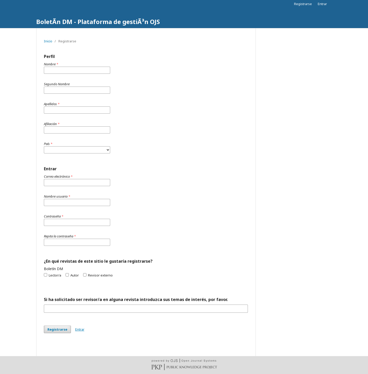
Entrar (322, 4)
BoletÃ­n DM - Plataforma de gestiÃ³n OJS (98, 21)
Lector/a (52, 275)
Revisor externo (98, 275)
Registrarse (303, 4)
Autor (72, 275)
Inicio (48, 41)
